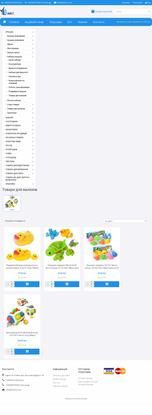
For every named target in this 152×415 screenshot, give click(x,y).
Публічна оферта (60, 386)
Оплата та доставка (61, 375)
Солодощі (11, 157)
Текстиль (10, 161)
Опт (69, 22)
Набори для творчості (18, 72)
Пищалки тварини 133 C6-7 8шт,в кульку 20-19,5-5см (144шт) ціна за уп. (102, 266)
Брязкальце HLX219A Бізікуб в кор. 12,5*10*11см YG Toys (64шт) (22, 334)
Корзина (126, 2)
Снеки (8, 153)
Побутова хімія (13, 141)
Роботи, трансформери (19, 87)
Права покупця (59, 379)
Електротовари (13, 125)
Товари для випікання (17, 169)
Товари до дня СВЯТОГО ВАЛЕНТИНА (17, 178)
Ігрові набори (15, 60)
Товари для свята (14, 173)
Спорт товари (13, 104)
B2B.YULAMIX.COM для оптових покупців (88, 383)
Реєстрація (137, 2)
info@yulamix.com (63, 2)
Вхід (148, 2)
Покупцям (55, 22)
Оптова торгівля (85, 378)
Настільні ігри (15, 76)
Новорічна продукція (16, 133)
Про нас (56, 382)
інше (12, 209)
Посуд (9, 145)
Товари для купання (16, 108)
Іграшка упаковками (16, 36)
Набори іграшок (14, 56)
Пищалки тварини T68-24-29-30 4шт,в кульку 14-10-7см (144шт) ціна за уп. (62, 267)
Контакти (98, 22)
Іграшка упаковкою (15, 40)
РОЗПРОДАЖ (11, 149)
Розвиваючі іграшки (17, 91)
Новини (82, 22)
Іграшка (9, 32)
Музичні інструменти (18, 68)
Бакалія (9, 117)
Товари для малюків (17, 95)
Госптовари (12, 121)
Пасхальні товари (14, 137)
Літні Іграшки (13, 48)
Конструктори (15, 64)
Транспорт (12, 113)
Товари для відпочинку (17, 165)
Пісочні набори (14, 100)
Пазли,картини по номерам (16, 81)
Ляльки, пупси (13, 52)
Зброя (10, 44)
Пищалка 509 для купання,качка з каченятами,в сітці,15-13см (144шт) (22, 266)
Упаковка (10, 184)
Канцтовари (12, 129)
